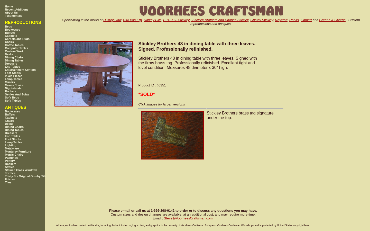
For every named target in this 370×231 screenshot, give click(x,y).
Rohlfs (294, 20)
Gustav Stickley (261, 20)
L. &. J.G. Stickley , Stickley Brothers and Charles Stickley (205, 20)
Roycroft (281, 20)
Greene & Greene (332, 20)
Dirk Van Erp (132, 20)
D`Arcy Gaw (112, 20)
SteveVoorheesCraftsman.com (188, 218)
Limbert (306, 20)
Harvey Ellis (152, 20)
